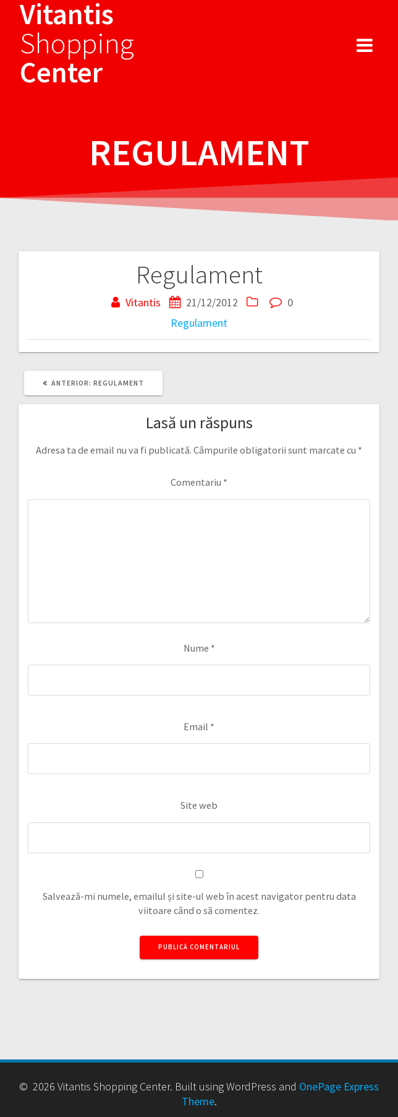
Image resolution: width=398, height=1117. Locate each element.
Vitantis (143, 302)
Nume (199, 648)
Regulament (199, 323)
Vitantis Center (77, 43)
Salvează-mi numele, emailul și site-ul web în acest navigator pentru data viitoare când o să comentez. (199, 903)
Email (199, 726)
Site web (199, 805)
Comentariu (199, 482)
